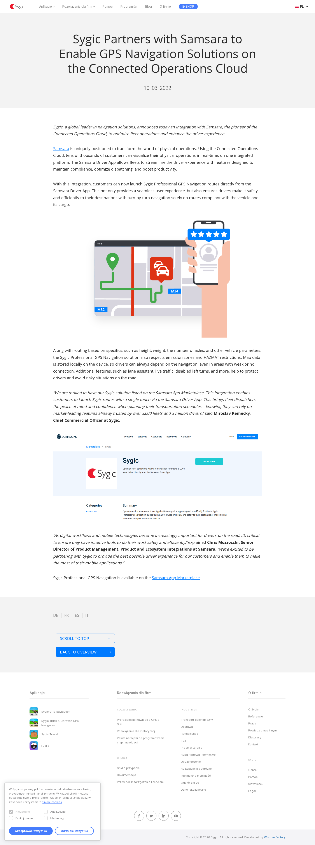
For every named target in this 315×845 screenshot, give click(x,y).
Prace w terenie (191, 747)
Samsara (61, 148)
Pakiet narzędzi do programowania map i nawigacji (140, 740)
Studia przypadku (128, 768)
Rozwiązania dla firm (77, 6)
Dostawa (187, 726)
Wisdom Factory (274, 837)
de (55, 615)
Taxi (184, 740)
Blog (148, 6)
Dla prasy (254, 737)
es (77, 615)
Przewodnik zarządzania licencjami (140, 782)
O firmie (165, 6)
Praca (252, 723)
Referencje (255, 716)
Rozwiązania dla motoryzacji (136, 731)
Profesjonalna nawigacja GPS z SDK (138, 722)
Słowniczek (255, 784)
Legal (252, 791)
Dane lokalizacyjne (193, 789)
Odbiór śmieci (190, 782)
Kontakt (253, 744)
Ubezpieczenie (191, 761)
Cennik (252, 770)
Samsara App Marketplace (176, 577)
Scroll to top (85, 638)
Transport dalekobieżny (197, 719)
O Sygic (253, 709)
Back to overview (85, 652)
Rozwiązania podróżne (196, 768)
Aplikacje (45, 6)
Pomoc (108, 6)
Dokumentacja (126, 775)
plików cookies (52, 802)
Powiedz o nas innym (262, 730)
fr (66, 615)
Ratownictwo (189, 733)
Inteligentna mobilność (196, 775)
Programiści (129, 6)
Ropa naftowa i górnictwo (198, 754)
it (87, 615)
